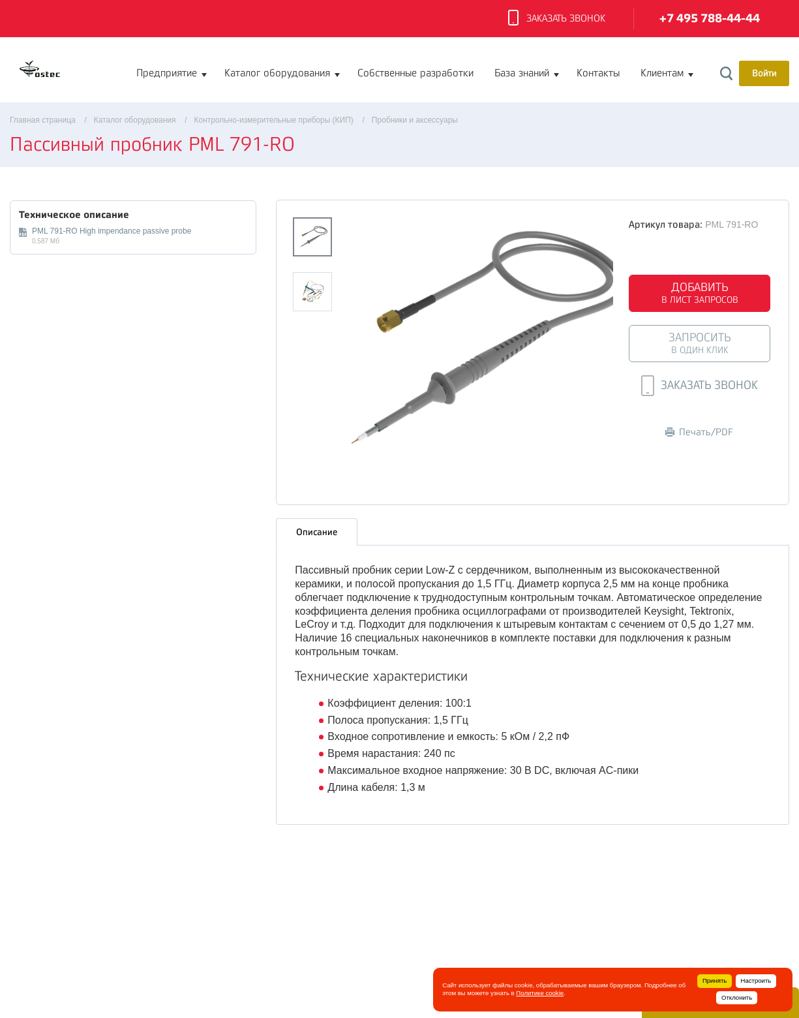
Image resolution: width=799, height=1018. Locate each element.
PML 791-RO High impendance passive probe (111, 231)
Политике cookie (540, 992)
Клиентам (662, 73)
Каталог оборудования (277, 73)
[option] (482, 337)
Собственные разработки (415, 73)
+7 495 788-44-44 (709, 18)
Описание (316, 532)
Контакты (598, 73)
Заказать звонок (556, 18)
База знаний (521, 73)
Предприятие (166, 73)
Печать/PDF (699, 432)
